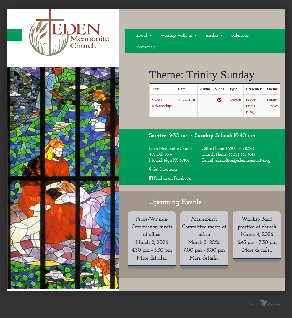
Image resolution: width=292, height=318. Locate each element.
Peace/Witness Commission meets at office (152, 227)
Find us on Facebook (170, 178)
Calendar (240, 35)
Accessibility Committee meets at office (204, 227)
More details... (152, 258)
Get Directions (163, 169)
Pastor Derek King (250, 106)
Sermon (235, 100)
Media (214, 35)
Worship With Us (178, 35)
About (144, 35)
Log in (254, 304)
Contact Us (145, 47)
